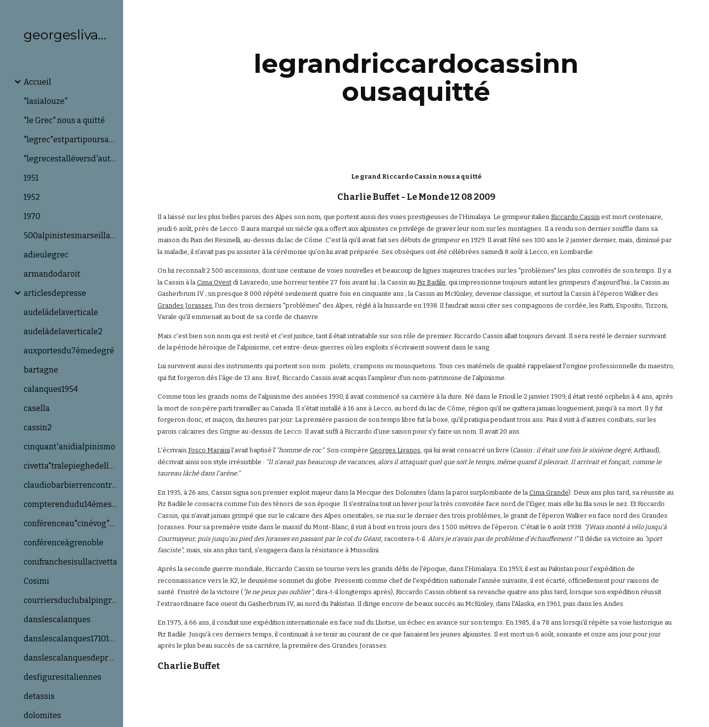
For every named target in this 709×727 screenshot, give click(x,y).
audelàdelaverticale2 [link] (63, 331)
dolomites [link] (42, 715)
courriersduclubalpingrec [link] (70, 600)
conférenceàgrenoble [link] (63, 542)
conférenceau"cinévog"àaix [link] (70, 523)
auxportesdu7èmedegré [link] (69, 350)
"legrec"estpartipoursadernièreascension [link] (70, 139)
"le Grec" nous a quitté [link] (64, 120)
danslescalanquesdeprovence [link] (70, 658)
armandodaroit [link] (52, 274)
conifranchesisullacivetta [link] (70, 562)
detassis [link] (39, 696)
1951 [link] (31, 178)
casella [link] (37, 408)
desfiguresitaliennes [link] (62, 677)
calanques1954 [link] (51, 389)
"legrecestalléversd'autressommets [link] (70, 158)
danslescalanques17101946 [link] (70, 638)
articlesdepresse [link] (55, 293)
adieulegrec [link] (46, 254)
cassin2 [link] (38, 427)
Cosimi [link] (36, 581)
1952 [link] (32, 197)
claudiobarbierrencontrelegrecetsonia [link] (70, 485)
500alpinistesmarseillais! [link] (70, 235)
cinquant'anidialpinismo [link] (69, 446)
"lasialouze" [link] (45, 101)
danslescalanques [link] (57, 619)
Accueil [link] (37, 82)
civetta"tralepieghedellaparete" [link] (70, 466)
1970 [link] (32, 216)
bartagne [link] (41, 370)
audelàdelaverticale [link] (61, 312)
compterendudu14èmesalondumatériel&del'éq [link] (70, 504)
